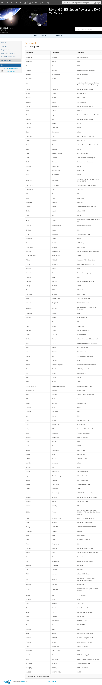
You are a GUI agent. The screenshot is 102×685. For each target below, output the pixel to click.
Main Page (4, 43)
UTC (66, 3)
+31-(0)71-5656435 (10, 71)
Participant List (6, 60)
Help (48, 682)
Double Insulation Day (8, 57)
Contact (53, 682)
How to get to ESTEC (8, 53)
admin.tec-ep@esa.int (11, 68)
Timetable (4, 46)
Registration (5, 50)
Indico (23, 682)
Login (98, 3)
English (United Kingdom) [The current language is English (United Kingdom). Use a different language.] (82, 3)
